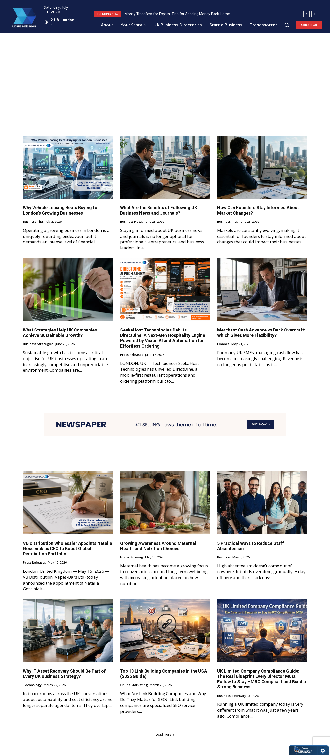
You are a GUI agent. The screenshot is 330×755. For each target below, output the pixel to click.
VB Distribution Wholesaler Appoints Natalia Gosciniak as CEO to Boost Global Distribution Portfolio (67, 548)
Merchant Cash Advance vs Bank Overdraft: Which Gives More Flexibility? (261, 333)
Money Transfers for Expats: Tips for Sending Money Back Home (177, 14)
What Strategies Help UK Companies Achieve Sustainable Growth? (60, 333)
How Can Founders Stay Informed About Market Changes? (258, 210)
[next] (314, 14)
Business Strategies (38, 344)
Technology (32, 685)
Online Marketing (134, 685)
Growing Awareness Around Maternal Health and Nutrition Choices (158, 546)
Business (224, 557)
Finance (223, 344)
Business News (131, 222)
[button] (287, 25)
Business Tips (33, 222)
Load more (165, 734)
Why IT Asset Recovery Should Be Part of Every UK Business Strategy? (64, 673)
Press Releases (131, 355)
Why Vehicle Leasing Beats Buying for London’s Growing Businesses (61, 210)
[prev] (306, 14)
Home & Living (131, 557)
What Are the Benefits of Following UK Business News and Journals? (158, 210)
